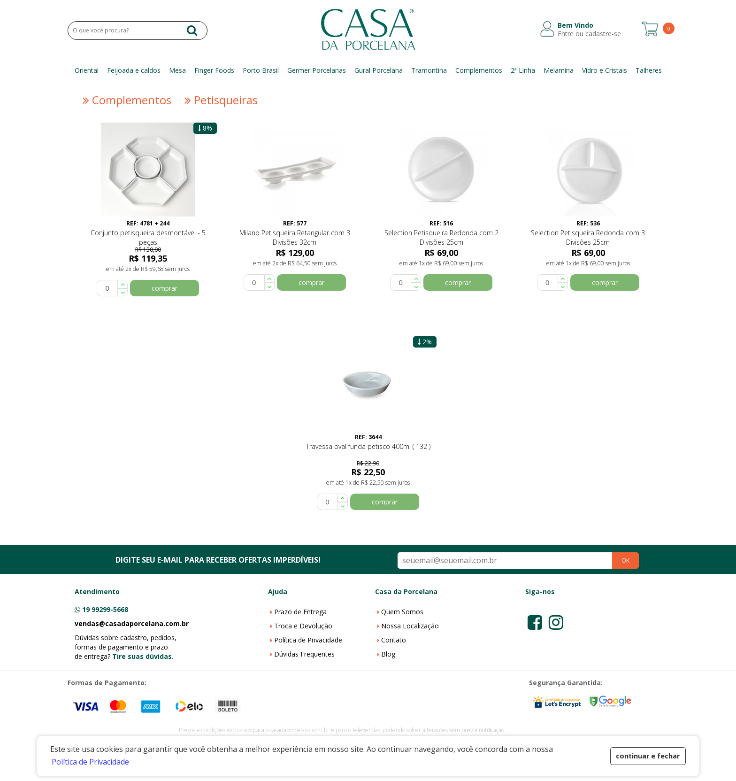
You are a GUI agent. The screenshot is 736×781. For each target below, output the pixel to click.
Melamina (559, 70)
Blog (388, 654)
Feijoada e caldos (134, 70)
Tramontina (429, 70)
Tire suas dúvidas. (143, 656)
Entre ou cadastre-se (589, 34)
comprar (164, 288)
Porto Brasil (261, 70)
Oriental (87, 70)
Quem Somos (402, 611)
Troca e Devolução (303, 625)
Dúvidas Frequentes (304, 654)
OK (625, 560)
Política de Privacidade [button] (90, 762)
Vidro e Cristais (604, 70)
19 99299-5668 (105, 609)
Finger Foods (214, 70)
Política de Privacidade (308, 639)
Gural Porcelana (378, 70)
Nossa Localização (410, 625)
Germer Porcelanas (316, 70)
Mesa (177, 70)
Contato (393, 639)
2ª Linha (523, 70)
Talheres (649, 70)
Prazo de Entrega (300, 611)
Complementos (478, 70)
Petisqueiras (220, 100)
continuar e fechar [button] (648, 755)
